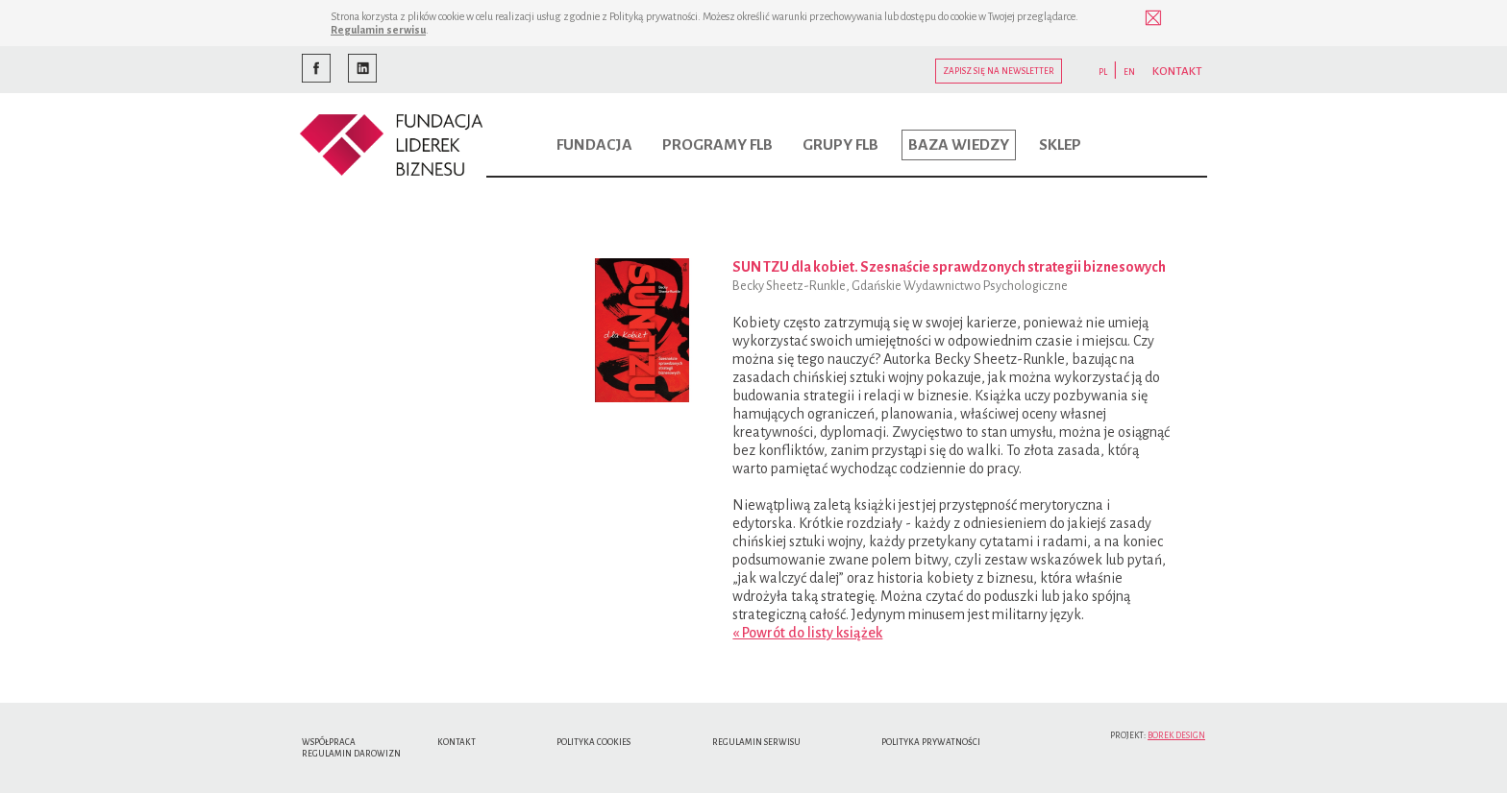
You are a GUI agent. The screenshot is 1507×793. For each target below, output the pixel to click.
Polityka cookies (593, 742)
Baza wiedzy (958, 145)
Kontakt (456, 742)
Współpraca (329, 742)
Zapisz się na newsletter (998, 71)
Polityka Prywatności (930, 742)
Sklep (1060, 145)
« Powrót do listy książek (807, 632)
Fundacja (594, 145)
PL (1103, 72)
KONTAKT (1177, 71)
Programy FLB (717, 145)
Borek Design (1176, 735)
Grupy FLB (840, 145)
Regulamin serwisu (378, 30)
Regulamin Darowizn (351, 753)
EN (1129, 72)
